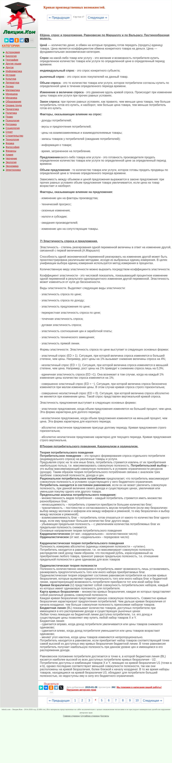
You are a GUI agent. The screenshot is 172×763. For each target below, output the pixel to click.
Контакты (104, 716)
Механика (11, 97)
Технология (12, 139)
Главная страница (71, 716)
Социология (13, 128)
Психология (12, 120)
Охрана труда (14, 105)
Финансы (11, 150)
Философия (12, 147)
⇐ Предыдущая (59, 17)
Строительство (14, 135)
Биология (11, 56)
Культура (11, 78)
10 (137, 700)
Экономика (12, 166)
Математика (13, 90)
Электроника (13, 169)
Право (9, 116)
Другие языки (13, 63)
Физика (10, 143)
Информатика (14, 71)
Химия (9, 154)
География (12, 59)
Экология (11, 162)
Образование (13, 101)
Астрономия (13, 52)
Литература (12, 82)
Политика (11, 112)
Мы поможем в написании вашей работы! (139, 687)
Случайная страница (90, 716)
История (10, 75)
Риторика (11, 124)
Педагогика (12, 109)
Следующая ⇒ (97, 17)
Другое (10, 67)
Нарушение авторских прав (81, 690)
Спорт (9, 131)
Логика (10, 86)
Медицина (12, 94)
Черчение (11, 158)
